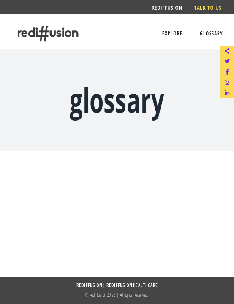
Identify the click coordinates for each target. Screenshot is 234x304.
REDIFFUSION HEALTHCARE (132, 285)
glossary (211, 33)
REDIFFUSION (89, 285)
